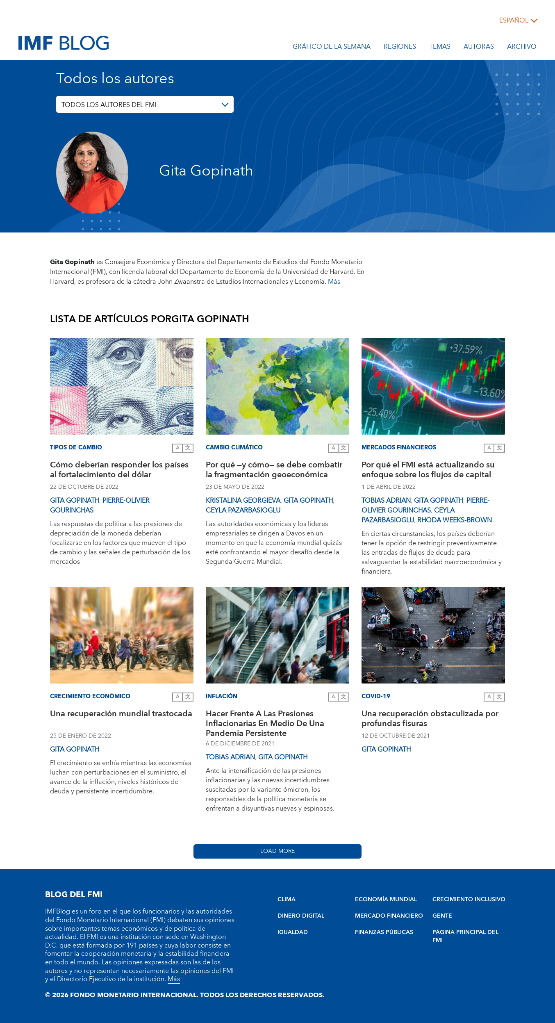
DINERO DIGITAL (301, 916)
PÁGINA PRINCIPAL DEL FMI (465, 936)
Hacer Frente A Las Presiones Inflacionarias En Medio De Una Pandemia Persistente (265, 723)
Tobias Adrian (386, 500)
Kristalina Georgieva (243, 500)
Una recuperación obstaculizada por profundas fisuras (430, 720)
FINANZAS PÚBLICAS (384, 932)
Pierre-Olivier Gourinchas (425, 505)
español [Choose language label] (513, 20)
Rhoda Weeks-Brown (454, 520)
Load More (277, 851)
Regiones (400, 47)
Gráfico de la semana (332, 47)
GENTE (442, 916)
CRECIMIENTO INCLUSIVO (468, 899)
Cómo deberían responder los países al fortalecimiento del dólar (119, 471)
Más (334, 281)
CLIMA (287, 899)
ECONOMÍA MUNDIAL (386, 899)
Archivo (522, 47)
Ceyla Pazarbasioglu (243, 510)
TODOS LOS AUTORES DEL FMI (108, 105)
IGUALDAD (293, 932)
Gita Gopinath (74, 500)
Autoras (479, 47)
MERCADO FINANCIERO (389, 916)
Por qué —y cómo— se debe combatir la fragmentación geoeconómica (274, 471)
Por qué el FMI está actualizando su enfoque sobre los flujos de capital (428, 471)
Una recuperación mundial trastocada (121, 715)
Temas (439, 47)
